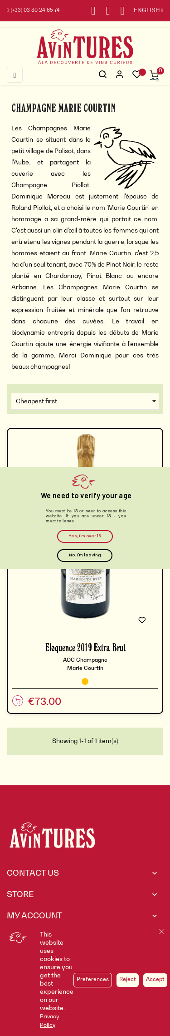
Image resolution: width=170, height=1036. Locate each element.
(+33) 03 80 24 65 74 (33, 10)
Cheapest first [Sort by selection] (87, 401)
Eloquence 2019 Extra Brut (85, 647)
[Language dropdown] (144, 10)
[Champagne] (85, 681)
